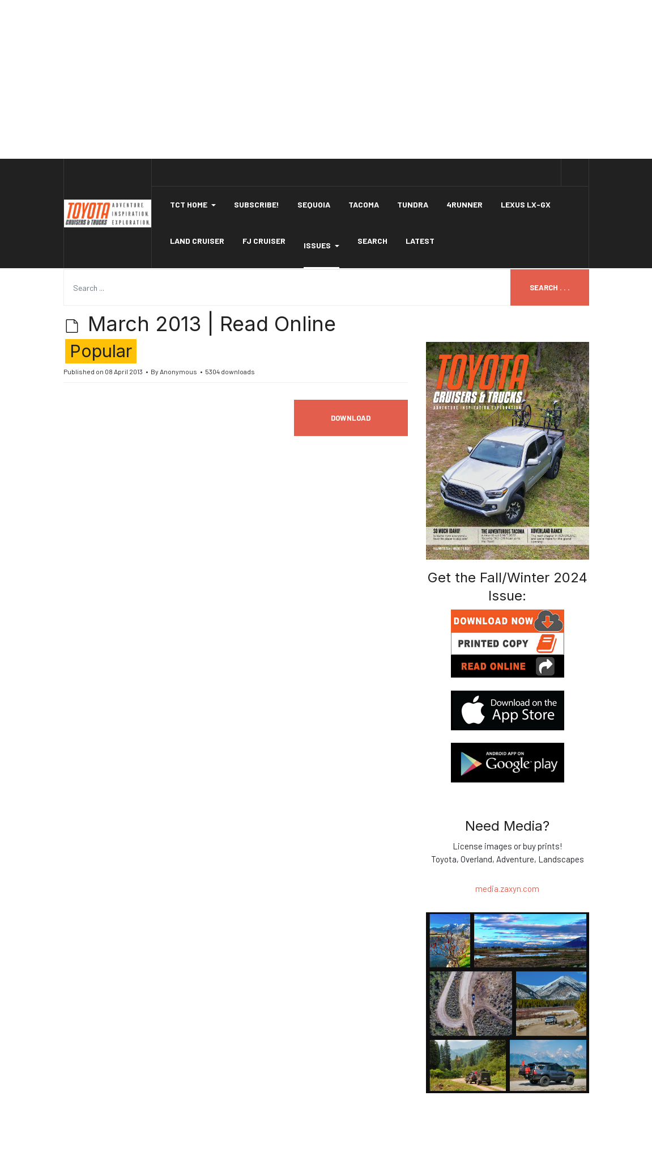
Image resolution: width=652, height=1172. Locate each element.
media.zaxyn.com (507, 888)
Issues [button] (321, 245)
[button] (193, 205)
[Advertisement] (326, 79)
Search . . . (550, 287)
